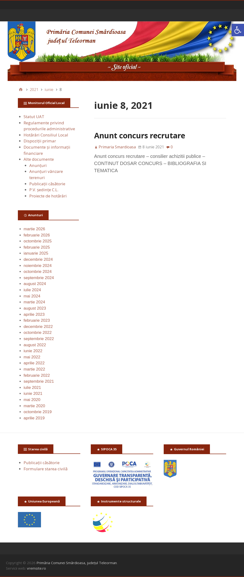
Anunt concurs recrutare (139, 135)
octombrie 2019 (38, 412)
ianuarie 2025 (36, 253)
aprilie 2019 (34, 418)
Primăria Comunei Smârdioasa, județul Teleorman (76, 562)
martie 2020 (34, 406)
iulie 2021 (32, 387)
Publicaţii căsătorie (47, 183)
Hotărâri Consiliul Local (46, 135)
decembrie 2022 (38, 326)
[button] (238, 30)
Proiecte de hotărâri (48, 196)
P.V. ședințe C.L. (43, 189)
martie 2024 (34, 302)
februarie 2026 (37, 235)
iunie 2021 (33, 393)
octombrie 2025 (38, 241)
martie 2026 (34, 229)
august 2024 (35, 283)
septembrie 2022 (39, 338)
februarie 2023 (37, 320)
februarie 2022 (37, 375)
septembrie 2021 (39, 381)
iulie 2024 (32, 290)
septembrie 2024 (39, 278)
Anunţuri (38, 165)
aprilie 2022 (34, 363)
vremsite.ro (36, 568)
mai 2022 (32, 357)
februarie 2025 (37, 247)
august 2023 (35, 308)
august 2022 (35, 345)
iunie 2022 (33, 351)
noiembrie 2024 (38, 265)
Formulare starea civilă (45, 469)
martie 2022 (34, 369)
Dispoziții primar (40, 141)
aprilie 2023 (34, 314)
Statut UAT (34, 116)
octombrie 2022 (38, 332)
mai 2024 (32, 296)
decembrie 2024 (38, 259)
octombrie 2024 (38, 271)
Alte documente (39, 159)
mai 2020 (32, 399)
